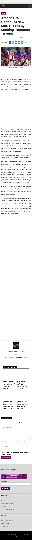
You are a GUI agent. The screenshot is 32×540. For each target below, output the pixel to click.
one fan (25, 186)
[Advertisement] (16, 109)
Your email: (16, 483)
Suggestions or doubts (7, 503)
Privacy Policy (4, 526)
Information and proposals (8, 509)
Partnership (4, 506)
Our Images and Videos (7, 520)
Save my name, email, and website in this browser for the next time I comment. (16, 453)
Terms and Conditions (6, 523)
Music (4, 13)
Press (2, 501)
